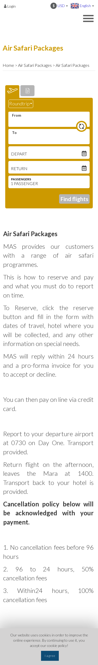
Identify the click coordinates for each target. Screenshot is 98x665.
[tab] (12, 91)
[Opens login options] (10, 6)
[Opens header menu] (88, 19)
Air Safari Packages (35, 65)
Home (8, 65)
